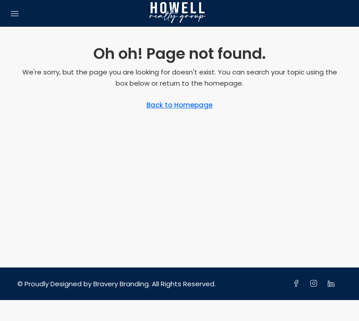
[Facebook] (298, 283)
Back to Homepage (179, 105)
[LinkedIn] (333, 283)
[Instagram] (315, 283)
